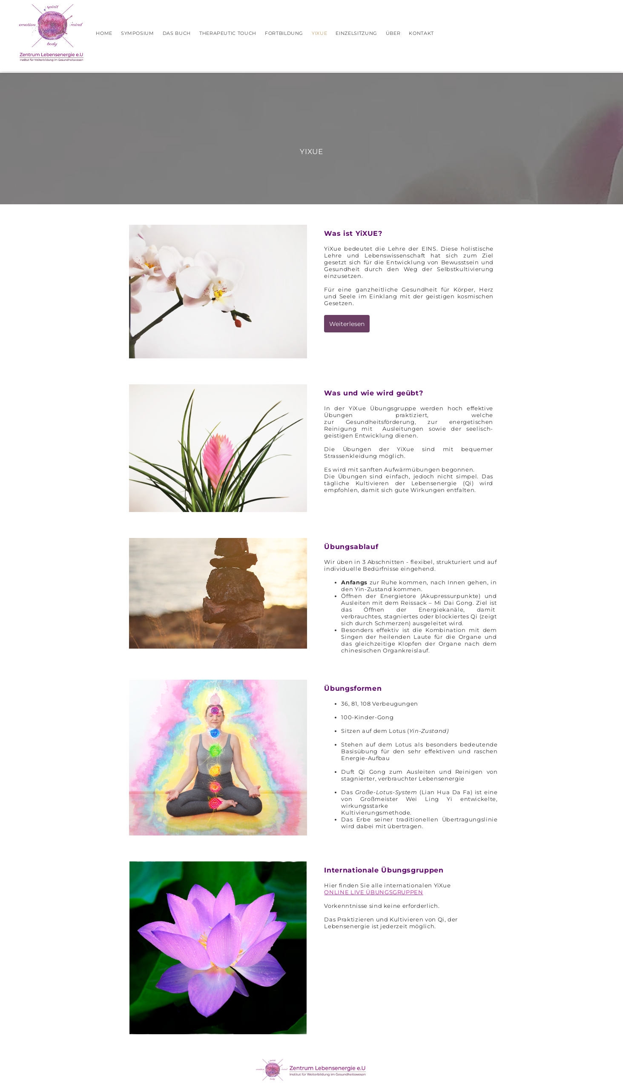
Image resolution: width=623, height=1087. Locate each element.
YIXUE (319, 33)
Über (393, 33)
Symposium (137, 33)
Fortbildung (284, 33)
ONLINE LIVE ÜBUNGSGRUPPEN (373, 892)
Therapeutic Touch (227, 33)
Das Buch (177, 33)
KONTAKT (421, 33)
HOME (104, 33)
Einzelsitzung (356, 33)
